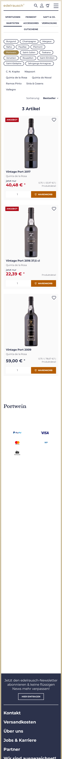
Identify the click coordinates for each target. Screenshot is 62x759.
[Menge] (18, 194)
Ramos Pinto (14, 83)
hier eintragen (31, 696)
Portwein (11, 52)
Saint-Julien (29, 52)
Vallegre (11, 89)
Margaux (47, 41)
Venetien (11, 58)
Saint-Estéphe (13, 63)
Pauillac (22, 47)
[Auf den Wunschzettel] (54, 120)
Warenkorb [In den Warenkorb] (43, 194)
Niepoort (30, 71)
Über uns (13, 731)
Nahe (9, 47)
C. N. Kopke (13, 71)
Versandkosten (20, 722)
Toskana (46, 52)
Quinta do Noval (41, 77)
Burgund (11, 41)
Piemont (38, 47)
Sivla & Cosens (34, 83)
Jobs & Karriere (20, 740)
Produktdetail (49, 186)
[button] (35, 5)
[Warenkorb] (47, 5)
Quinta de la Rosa (16, 77)
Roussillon (28, 58)
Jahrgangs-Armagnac (39, 63)
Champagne (29, 41)
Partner (12, 749)
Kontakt (12, 712)
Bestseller (49, 98)
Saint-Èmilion (47, 58)
